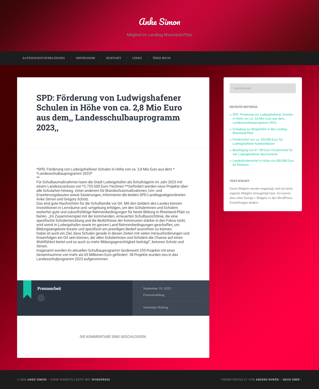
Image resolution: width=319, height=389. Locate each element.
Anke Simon (159, 21)
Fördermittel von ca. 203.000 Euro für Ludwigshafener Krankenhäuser (258, 142)
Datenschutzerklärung (44, 58)
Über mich (162, 58)
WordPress (101, 379)
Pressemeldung (154, 295)
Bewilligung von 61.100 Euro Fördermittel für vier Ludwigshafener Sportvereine (263, 152)
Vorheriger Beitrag (155, 307)
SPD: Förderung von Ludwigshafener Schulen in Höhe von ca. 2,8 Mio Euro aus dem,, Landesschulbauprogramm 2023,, (109, 112)
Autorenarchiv (41, 298)
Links (137, 58)
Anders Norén (267, 379)
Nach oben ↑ (292, 379)
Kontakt (113, 58)
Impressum (85, 58)
